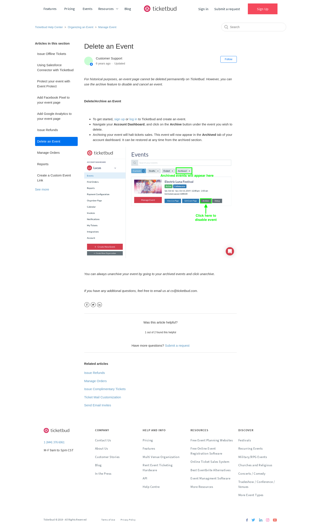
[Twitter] (253, 520)
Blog (127, 8)
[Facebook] (247, 520)
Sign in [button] (203, 9)
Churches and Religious (255, 465)
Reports (43, 164)
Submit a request (227, 9)
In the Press (103, 473)
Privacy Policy (128, 519)
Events (87, 8)
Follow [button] (228, 59)
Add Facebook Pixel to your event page (53, 100)
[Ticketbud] (160, 8)
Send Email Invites (97, 405)
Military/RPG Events (252, 457)
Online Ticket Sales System (209, 462)
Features (50, 8)
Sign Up (262, 9)
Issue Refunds (47, 130)
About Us (101, 448)
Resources (106, 8)
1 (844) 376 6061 (54, 442)
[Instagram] (267, 520)
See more (42, 189)
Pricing (69, 8)
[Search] (253, 27)
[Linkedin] (260, 520)
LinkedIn (99, 305)
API (145, 478)
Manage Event (107, 27)
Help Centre (151, 487)
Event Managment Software (210, 478)
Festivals (244, 440)
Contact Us (103, 440)
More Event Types (250, 495)
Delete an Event (48, 141)
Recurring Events (250, 448)
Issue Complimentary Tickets (105, 389)
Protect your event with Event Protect (53, 83)
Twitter (93, 305)
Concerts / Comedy (252, 473)
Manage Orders (48, 152)
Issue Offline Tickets (51, 54)
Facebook (87, 305)
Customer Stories (107, 457)
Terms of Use (108, 519)
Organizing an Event (80, 27)
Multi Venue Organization (161, 457)
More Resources (201, 487)
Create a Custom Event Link (54, 177)
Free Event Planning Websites (211, 440)
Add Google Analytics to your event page (54, 116)
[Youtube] (275, 520)
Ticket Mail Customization (102, 397)
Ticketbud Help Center (49, 27)
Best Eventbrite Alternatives (210, 470)
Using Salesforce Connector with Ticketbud (55, 67)
